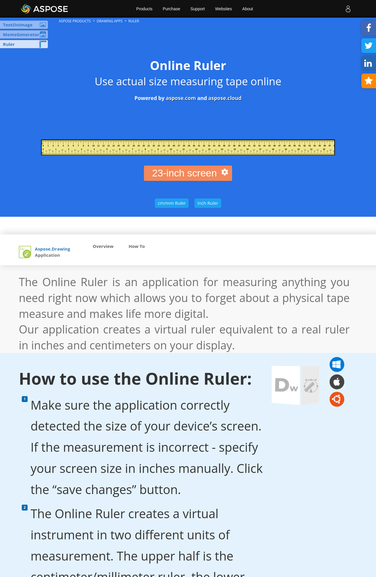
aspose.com (181, 97)
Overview (103, 246)
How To (137, 246)
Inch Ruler (207, 203)
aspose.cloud (224, 97)
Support (197, 8)
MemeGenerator (21, 34)
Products (144, 8)
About (247, 8)
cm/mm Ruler (172, 203)
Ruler (9, 44)
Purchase (171, 8)
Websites (223, 8)
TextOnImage (18, 25)
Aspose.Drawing (52, 249)
